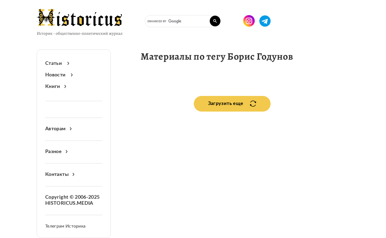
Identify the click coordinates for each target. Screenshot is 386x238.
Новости (59, 75)
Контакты (59, 174)
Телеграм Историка (65, 226)
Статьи (57, 63)
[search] (182, 21)
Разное (56, 151)
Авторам (58, 128)
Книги (55, 86)
